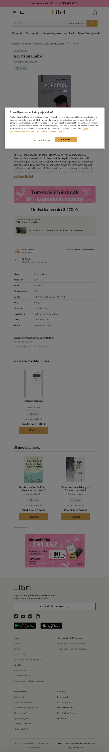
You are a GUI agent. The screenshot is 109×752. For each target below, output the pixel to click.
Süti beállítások (41, 140)
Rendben (65, 139)
